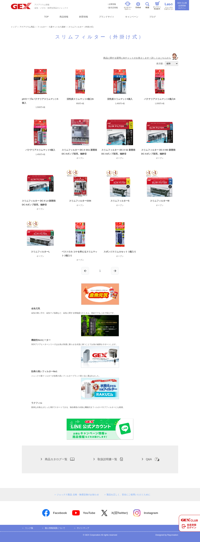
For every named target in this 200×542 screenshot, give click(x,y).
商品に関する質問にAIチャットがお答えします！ (140, 58)
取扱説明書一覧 (108, 459)
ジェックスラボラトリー (168, 6)
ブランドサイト (106, 16)
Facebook (54, 513)
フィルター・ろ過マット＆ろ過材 (51, 27)
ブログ (152, 16)
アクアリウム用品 (27, 27)
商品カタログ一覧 (57, 459)
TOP (46, 16)
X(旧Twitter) (114, 513)
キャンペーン (131, 16)
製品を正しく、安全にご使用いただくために (128, 494)
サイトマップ (83, 528)
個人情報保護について (55, 528)
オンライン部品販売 (157, 5)
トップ (14, 27)
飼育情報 (83, 16)
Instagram (145, 513)
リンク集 (29, 528)
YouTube (83, 513)
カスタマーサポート (128, 6)
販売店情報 (113, 8)
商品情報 (64, 16)
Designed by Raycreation (166, 535)
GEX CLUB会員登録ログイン (182, 5)
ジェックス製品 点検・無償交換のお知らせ (78, 494)
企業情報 (112, 4)
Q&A (150, 459)
